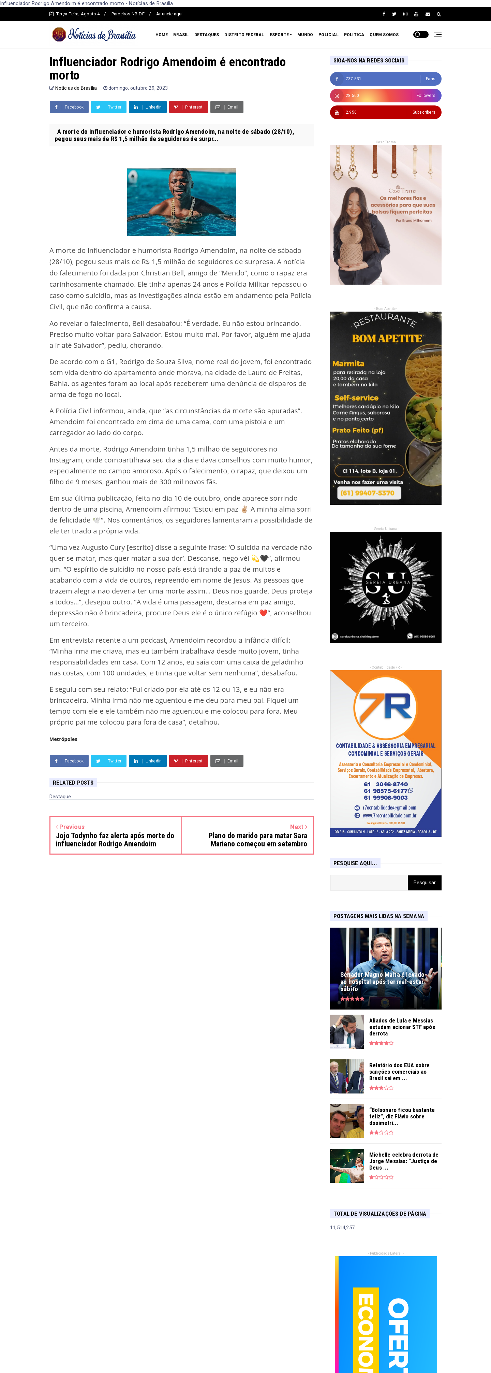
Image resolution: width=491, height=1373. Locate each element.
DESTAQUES (206, 34)
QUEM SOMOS (384, 34)
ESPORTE (279, 34)
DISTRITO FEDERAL (244, 34)
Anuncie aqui (169, 13)
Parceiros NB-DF (128, 13)
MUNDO (305, 34)
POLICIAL (328, 34)
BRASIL (181, 34)
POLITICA (354, 34)
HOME (161, 34)
